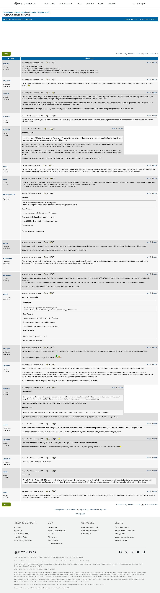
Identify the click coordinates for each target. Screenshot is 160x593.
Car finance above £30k (90, 530)
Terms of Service (72, 557)
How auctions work (21, 534)
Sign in (141, 4)
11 (139, 54)
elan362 (6, 64)
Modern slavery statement (124, 537)
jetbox (5, 243)
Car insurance (86, 534)
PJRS (5, 179)
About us (17, 527)
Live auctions (53, 527)
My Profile (7, 19)
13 (145, 54)
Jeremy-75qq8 (9, 194)
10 (137, 54)
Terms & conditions (122, 527)
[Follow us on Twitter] (126, 552)
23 (153, 54)
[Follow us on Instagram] (132, 552)
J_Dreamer (7, 275)
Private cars (52, 537)
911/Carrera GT (44, 12)
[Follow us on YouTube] (138, 552)
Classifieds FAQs (20, 537)
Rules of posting (121, 540)
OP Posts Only (121, 54)
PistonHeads (8, 12)
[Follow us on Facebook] (120, 552)
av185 (5, 294)
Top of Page (83, 510)
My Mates (28, 19)
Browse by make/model (56, 530)
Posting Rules (80, 514)
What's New (144, 19)
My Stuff (134, 19)
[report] (154, 62)
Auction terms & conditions (125, 530)
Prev (130, 54)
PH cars (51, 534)
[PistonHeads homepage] (25, 3)
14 (147, 54)
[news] (148, 62)
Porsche (32, 12)
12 (151, 19)
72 (156, 19)
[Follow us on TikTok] (144, 552)
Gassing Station (21, 12)
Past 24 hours (53, 540)
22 (151, 54)
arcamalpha (7, 258)
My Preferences (17, 19)
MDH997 (6, 366)
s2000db (6, 81)
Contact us (18, 530)
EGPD (5, 166)
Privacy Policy (58, 557)
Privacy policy (120, 534)
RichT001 (6, 117)
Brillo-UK (6, 130)
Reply (6, 54)
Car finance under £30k (89, 527)
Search (127, 19)
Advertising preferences (23, 540)
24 (153, 19)
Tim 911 (6, 94)
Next (156, 54)
